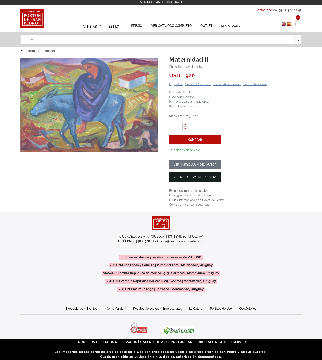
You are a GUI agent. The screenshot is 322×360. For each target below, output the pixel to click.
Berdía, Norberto (186, 66)
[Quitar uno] (185, 129)
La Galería (196, 308)
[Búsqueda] (297, 37)
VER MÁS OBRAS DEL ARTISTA (195, 177)
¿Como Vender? (115, 308)
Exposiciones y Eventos (81, 308)
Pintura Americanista (227, 84)
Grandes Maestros (198, 84)
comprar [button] (195, 139)
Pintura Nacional (255, 84)
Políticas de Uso (221, 308)
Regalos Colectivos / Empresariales (157, 308)
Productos (31, 50)
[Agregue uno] (185, 124)
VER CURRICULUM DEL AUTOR (195, 164)
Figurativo (176, 84)
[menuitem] (139, 25)
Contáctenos (264, 10)
